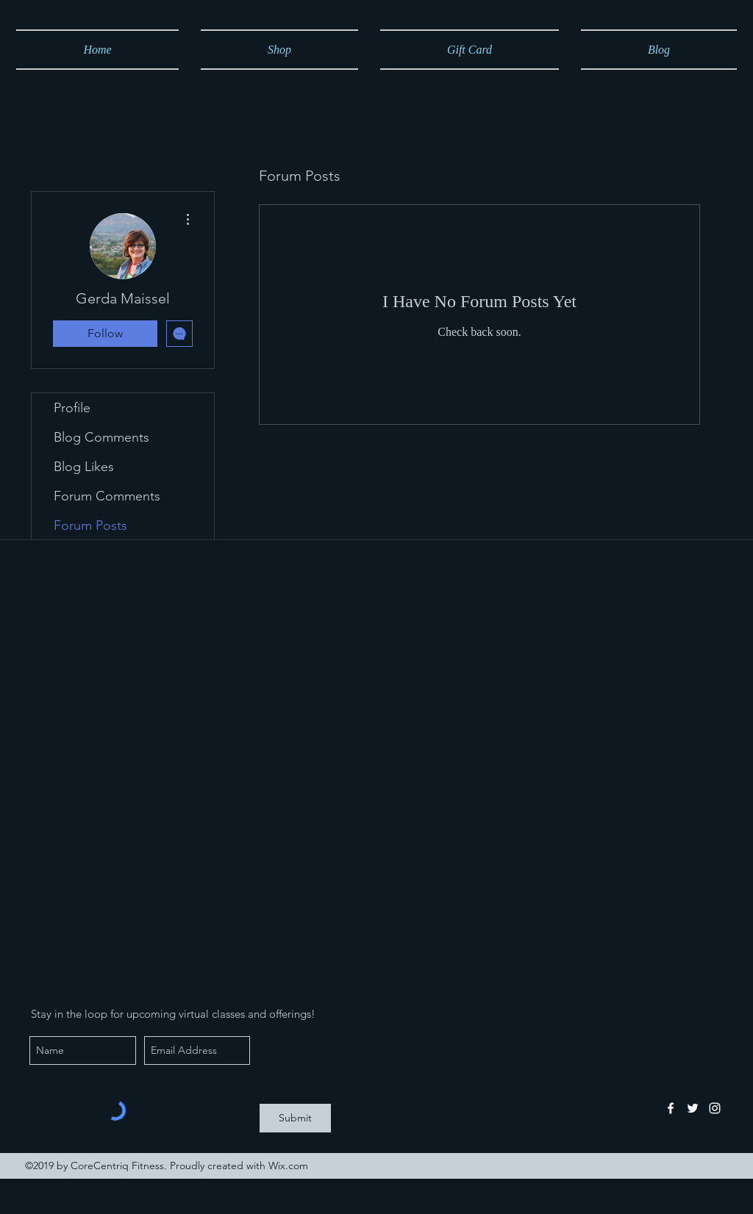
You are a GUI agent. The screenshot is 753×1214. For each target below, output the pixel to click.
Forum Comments (107, 496)
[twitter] (692, 1108)
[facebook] (670, 1108)
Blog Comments (101, 437)
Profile (72, 408)
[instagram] (714, 1108)
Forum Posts (90, 525)
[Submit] (295, 1118)
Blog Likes (84, 467)
